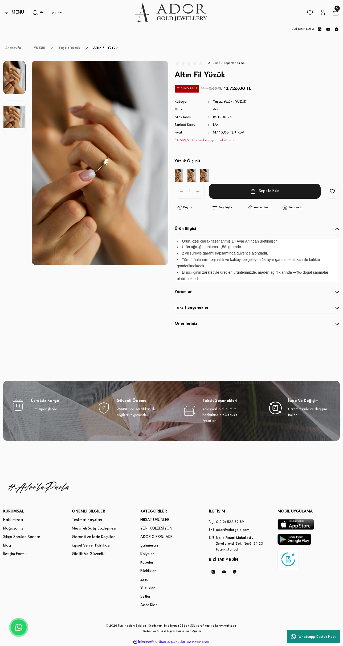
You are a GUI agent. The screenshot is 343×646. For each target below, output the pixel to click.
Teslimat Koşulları (87, 520)
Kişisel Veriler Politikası (91, 546)
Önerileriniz (186, 324)
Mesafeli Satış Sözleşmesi (94, 529)
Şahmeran (149, 546)
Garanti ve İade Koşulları (94, 537)
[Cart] (335, 12)
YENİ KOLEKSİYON (156, 529)
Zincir (145, 580)
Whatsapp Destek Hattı (314, 637)
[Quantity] (190, 191)
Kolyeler (147, 554)
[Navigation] (15, 12)
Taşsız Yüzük (222, 101)
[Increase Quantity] (200, 191)
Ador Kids (148, 605)
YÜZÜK (240, 101)
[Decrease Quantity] (179, 191)
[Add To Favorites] (332, 191)
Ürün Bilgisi (185, 229)
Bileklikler (148, 571)
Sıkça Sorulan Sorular (21, 537)
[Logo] (171, 12)
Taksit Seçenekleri (192, 308)
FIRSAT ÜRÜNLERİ (155, 520)
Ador (217, 109)
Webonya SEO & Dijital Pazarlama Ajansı (171, 631)
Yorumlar (183, 292)
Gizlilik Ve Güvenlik (88, 554)
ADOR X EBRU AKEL (157, 537)
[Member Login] (322, 12)
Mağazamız (13, 529)
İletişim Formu (15, 554)
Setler (145, 597)
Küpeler (146, 563)
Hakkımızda (13, 520)
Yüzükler (147, 588)
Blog (7, 546)
